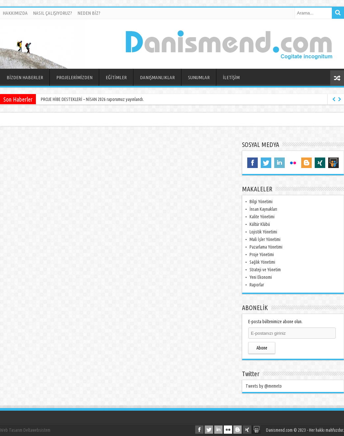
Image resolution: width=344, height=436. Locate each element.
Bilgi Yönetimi (261, 201)
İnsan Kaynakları (263, 209)
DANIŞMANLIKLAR (157, 77)
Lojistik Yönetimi (263, 231)
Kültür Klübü (260, 224)
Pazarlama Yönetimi (266, 247)
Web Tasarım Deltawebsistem (25, 430)
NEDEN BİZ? (88, 13)
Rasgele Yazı (337, 78)
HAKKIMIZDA (15, 13)
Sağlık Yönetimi (262, 262)
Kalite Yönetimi (262, 216)
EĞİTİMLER (116, 77)
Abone (261, 348)
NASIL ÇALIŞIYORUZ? (52, 13)
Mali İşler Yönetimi (265, 239)
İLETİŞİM (231, 77)
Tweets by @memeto (264, 386)
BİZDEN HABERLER (25, 77)
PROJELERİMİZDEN (74, 77)
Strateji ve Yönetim (265, 269)
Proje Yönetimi (262, 254)
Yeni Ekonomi (261, 277)
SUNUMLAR (199, 77)
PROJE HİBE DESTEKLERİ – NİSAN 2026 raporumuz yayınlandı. (92, 99)
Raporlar (257, 284)
